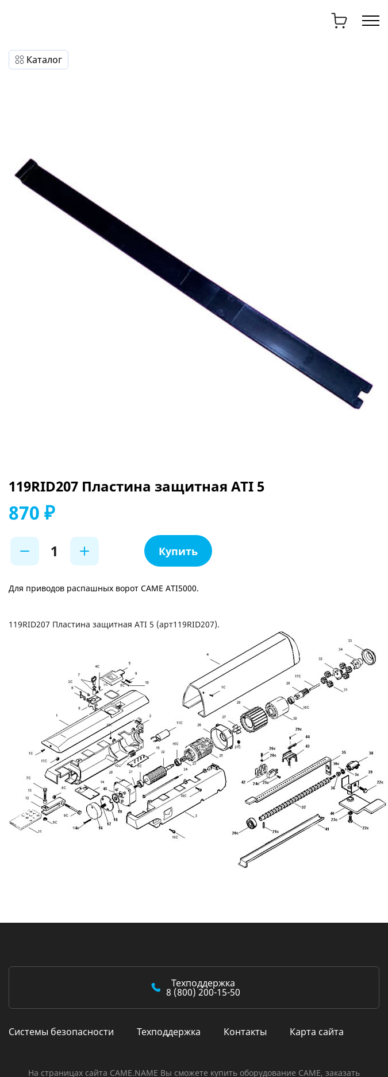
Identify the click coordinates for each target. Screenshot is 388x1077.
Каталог (44, 59)
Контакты (245, 1031)
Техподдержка (169, 1031)
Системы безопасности (61, 1031)
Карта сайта (317, 1031)
